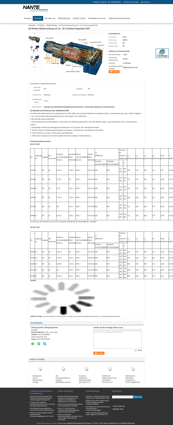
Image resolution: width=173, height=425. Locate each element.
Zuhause (27, 18)
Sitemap (122, 406)
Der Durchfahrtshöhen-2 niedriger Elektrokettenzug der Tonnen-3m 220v (63, 380)
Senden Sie (138, 397)
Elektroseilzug (52, 25)
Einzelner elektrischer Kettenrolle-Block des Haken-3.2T (85, 379)
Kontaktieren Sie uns (96, 18)
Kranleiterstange (92, 391)
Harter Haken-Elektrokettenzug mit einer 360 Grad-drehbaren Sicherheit (70, 405)
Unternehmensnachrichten (119, 18)
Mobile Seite (118, 409)
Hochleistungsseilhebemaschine (110, 316)
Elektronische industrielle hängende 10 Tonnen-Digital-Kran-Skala (132, 380)
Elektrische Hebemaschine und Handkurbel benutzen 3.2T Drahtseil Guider (109, 380)
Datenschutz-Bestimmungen (47, 423)
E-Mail (115, 406)
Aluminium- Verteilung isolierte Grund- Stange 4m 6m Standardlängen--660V (97, 397)
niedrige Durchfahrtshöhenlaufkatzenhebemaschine (83, 316)
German (147, 2)
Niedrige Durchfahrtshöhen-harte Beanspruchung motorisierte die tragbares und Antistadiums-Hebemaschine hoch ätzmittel (68, 399)
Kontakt (115, 72)
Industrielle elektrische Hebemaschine (54, 316)
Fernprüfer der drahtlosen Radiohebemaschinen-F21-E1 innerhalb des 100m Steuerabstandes (42, 404)
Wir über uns (50, 18)
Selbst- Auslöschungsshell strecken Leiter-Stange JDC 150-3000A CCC (97, 413)
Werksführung (64, 18)
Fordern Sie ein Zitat (131, 2)
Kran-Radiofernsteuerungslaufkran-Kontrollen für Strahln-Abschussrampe (42, 409)
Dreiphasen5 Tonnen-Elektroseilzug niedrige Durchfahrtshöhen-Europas (39, 381)
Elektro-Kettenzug (65, 391)
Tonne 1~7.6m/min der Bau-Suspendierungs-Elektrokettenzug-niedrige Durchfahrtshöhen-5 (68, 410)
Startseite (32, 25)
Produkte (38, 18)
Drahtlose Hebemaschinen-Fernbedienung (41, 392)
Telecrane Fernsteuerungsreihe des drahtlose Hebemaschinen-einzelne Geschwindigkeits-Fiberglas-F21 (41, 398)
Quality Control (79, 18)
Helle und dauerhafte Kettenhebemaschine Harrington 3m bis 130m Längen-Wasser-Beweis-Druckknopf (70, 417)
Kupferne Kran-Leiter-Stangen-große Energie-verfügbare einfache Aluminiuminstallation (97, 402)
